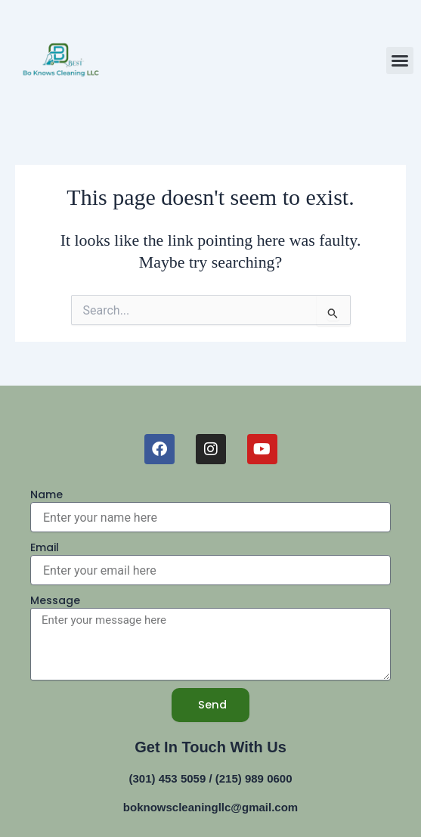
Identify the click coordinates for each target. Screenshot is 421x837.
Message (55, 600)
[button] (399, 60)
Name (46, 494)
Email (44, 547)
